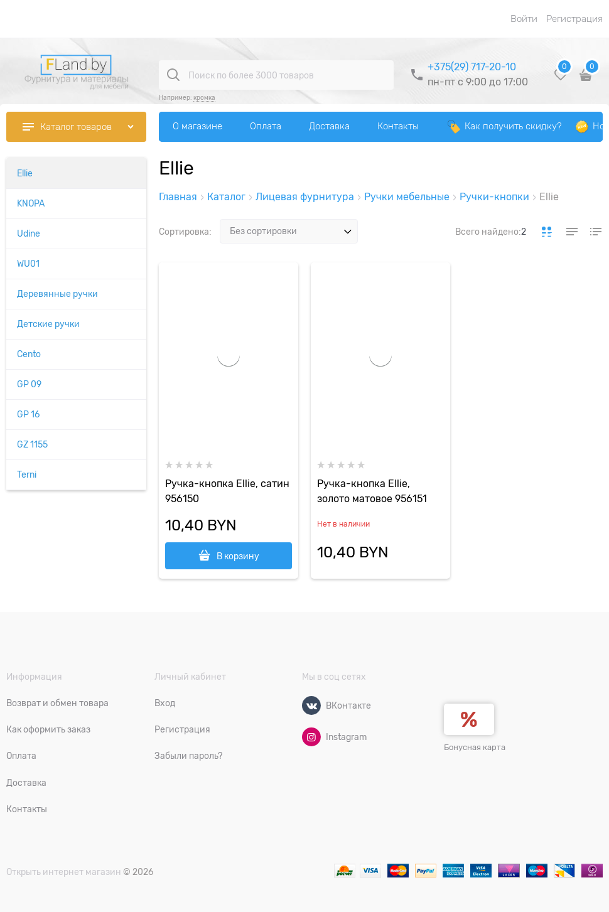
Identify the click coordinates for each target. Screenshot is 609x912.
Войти (523, 19)
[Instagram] (311, 736)
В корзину (238, 556)
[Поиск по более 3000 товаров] (173, 75)
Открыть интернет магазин (63, 872)
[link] (546, 231)
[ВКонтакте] (311, 705)
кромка (204, 97)
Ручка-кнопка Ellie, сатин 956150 (227, 491)
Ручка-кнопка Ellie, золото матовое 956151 (372, 491)
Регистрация (574, 19)
